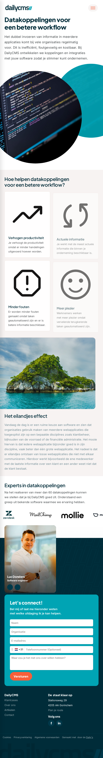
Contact (9, 714)
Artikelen (9, 710)
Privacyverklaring (23, 737)
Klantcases (11, 700)
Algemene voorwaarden (47, 737)
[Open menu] (93, 7)
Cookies (7, 737)
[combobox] (17, 649)
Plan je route (55, 710)
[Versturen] (21, 676)
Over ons (10, 705)
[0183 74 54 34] (10, 587)
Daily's (89, 737)
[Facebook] (51, 723)
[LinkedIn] (59, 723)
